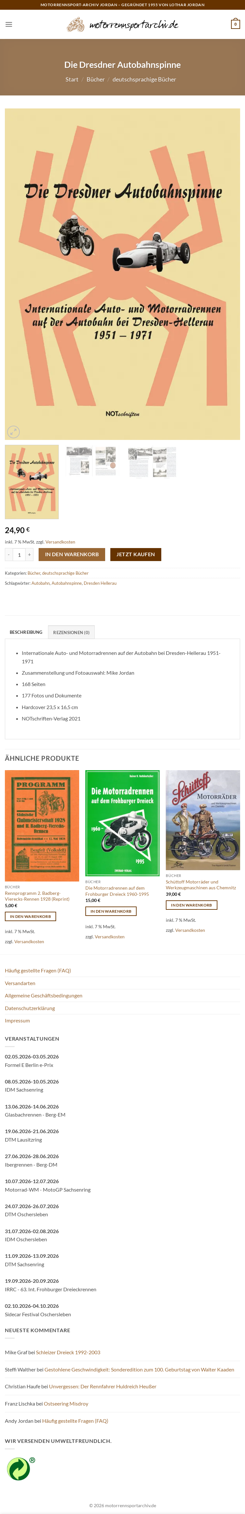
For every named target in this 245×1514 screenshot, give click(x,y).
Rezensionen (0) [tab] (71, 632)
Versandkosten (60, 541)
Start (72, 79)
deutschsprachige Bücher (144, 79)
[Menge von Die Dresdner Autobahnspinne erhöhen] (29, 554)
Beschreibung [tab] (26, 632)
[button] (9, 24)
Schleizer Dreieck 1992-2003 (68, 1352)
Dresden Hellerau (100, 583)
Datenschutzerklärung (30, 1008)
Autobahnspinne (67, 583)
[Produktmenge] (19, 554)
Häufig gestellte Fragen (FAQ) (38, 970)
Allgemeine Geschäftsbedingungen (43, 995)
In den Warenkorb (72, 554)
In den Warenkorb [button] (30, 916)
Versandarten (20, 983)
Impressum (17, 1020)
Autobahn (40, 583)
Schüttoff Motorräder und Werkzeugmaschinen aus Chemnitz (201, 885)
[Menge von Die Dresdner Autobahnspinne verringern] (9, 554)
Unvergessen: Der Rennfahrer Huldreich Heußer (102, 1386)
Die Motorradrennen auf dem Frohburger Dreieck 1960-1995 (117, 891)
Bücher (96, 79)
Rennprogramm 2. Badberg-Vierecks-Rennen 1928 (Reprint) (37, 896)
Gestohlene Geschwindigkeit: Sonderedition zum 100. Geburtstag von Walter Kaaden (139, 1369)
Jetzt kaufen (135, 554)
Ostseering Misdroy (66, 1403)
